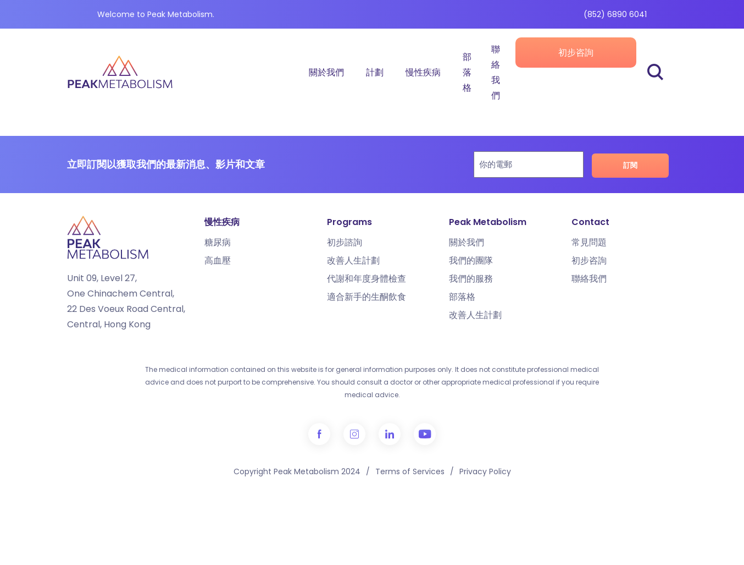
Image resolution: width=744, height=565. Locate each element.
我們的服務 (471, 278)
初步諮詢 (344, 242)
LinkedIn (390, 434)
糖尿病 (217, 242)
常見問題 (589, 242)
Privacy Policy (485, 471)
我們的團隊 (471, 260)
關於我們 (326, 72)
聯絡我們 (495, 72)
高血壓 (217, 260)
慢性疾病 (423, 72)
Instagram (354, 434)
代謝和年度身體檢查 (366, 278)
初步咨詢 (575, 52)
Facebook (319, 434)
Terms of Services (410, 471)
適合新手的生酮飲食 (366, 296)
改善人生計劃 (353, 260)
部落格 (467, 72)
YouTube (425, 434)
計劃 (375, 72)
